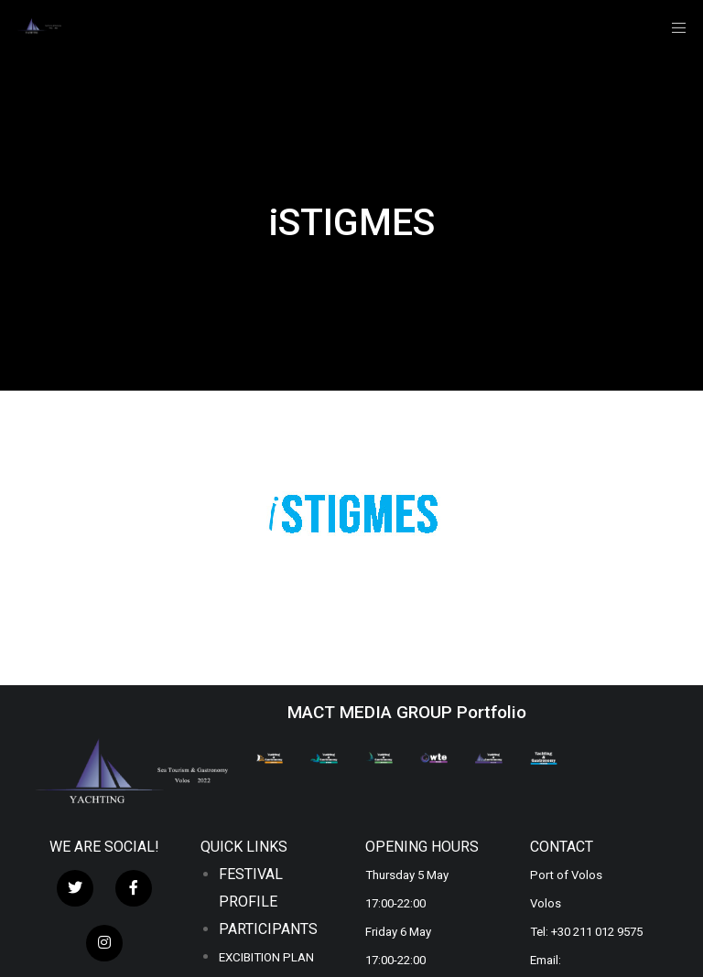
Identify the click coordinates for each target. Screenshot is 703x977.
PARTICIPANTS (268, 929)
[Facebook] (133, 888)
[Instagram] (104, 943)
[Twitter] (75, 888)
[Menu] (672, 27)
